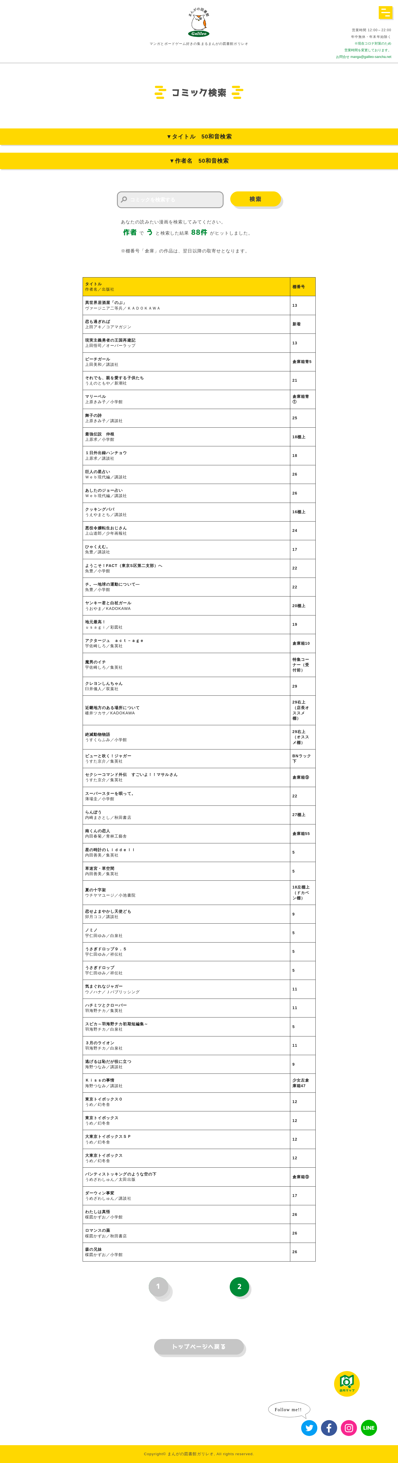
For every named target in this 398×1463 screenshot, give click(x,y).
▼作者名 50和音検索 (199, 161)
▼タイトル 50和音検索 (199, 136)
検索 (256, 199)
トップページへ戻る (199, 1347)
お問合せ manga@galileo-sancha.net (363, 57)
